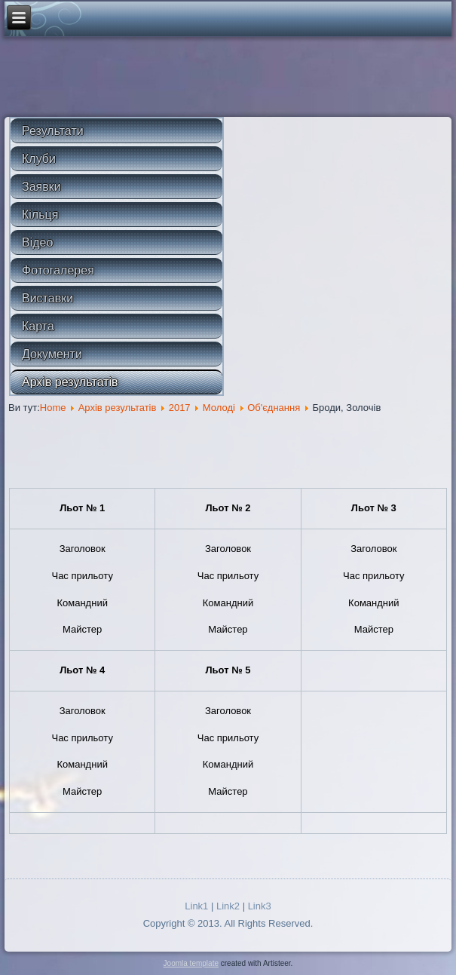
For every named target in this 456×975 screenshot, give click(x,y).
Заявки (41, 186)
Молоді (219, 407)
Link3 (259, 906)
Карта (38, 326)
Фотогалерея (58, 270)
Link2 (228, 906)
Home (53, 407)
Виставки (47, 298)
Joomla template (191, 963)
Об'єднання (273, 407)
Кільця (40, 214)
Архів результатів (70, 382)
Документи (52, 354)
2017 (180, 407)
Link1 (196, 906)
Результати (53, 130)
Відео (37, 242)
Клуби (39, 158)
